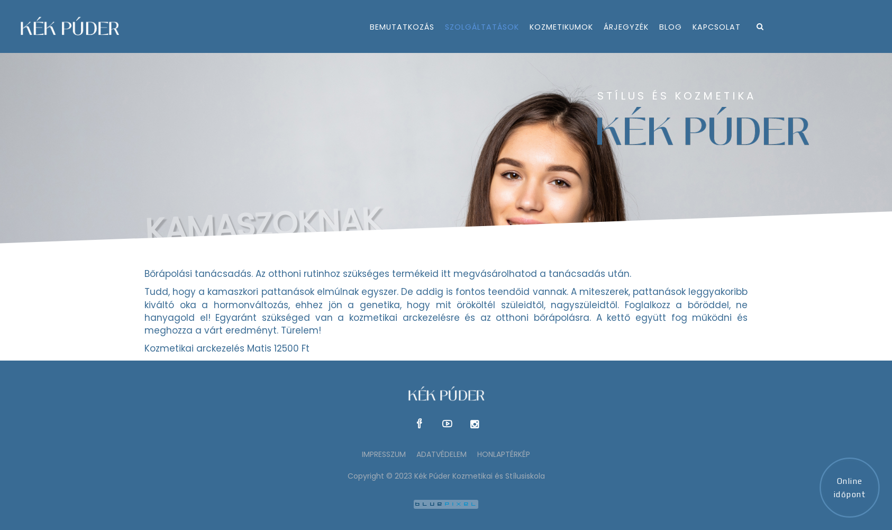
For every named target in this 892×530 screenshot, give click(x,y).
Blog (670, 27)
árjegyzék (626, 27)
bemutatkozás (402, 27)
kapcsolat (717, 27)
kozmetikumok (561, 27)
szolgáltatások (482, 27)
